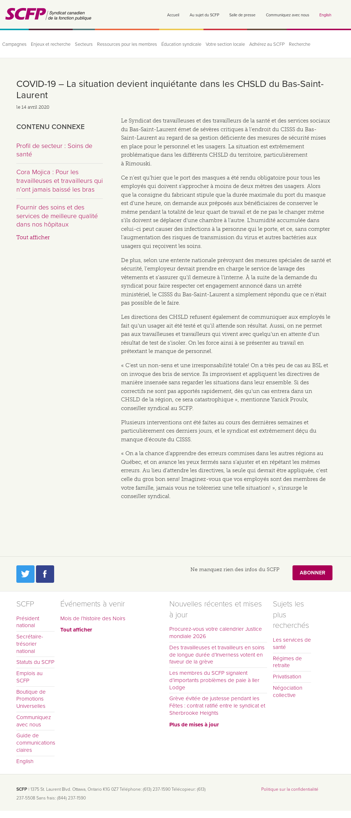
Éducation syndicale (181, 44)
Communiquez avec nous (287, 15)
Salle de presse (242, 15)
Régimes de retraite (287, 662)
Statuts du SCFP (35, 662)
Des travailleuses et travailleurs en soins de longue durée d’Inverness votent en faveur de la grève (217, 654)
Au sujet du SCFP (204, 15)
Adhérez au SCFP (267, 44)
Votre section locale (225, 44)
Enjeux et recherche (50, 44)
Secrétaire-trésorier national (29, 643)
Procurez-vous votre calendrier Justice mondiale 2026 (215, 632)
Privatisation (287, 676)
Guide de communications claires (35, 742)
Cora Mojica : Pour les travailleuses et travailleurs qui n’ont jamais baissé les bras (59, 180)
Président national (27, 622)
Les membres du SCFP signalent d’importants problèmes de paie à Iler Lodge (214, 680)
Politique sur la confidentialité (289, 789)
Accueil (173, 15)
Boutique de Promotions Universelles (31, 699)
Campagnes (14, 44)
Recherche (299, 44)
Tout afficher (33, 237)
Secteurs (84, 44)
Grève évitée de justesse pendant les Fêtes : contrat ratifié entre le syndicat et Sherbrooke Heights (217, 705)
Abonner (312, 573)
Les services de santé (292, 643)
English (325, 15)
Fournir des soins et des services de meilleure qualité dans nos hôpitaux (57, 215)
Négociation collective (287, 691)
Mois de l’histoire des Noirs (92, 618)
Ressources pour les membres (127, 44)
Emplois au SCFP (29, 677)
